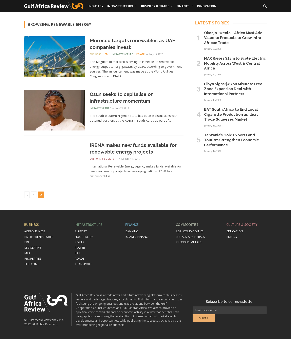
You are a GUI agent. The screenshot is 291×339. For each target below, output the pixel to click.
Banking (131, 231)
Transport (83, 264)
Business (95, 54)
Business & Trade (155, 6)
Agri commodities (189, 231)
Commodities (187, 224)
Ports (79, 242)
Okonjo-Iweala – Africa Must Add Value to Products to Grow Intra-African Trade (233, 38)
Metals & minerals (190, 237)
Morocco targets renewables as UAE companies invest (132, 44)
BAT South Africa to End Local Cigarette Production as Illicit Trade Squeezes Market (231, 114)
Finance (183, 6)
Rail (78, 253)
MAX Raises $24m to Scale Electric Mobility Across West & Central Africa (235, 63)
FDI (107, 54)
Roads (79, 258)
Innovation (206, 6)
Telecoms (31, 264)
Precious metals (188, 242)
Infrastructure (120, 6)
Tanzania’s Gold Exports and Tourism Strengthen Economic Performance (231, 140)
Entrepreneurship (38, 237)
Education (234, 231)
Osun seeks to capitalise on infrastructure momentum (122, 97)
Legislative (32, 248)
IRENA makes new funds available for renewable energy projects (133, 148)
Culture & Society (102, 158)
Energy (231, 237)
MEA (27, 253)
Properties (32, 258)
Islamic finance (137, 237)
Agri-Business (34, 231)
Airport (81, 231)
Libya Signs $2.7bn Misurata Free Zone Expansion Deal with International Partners (233, 89)
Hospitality (84, 237)
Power (140, 54)
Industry (96, 6)
